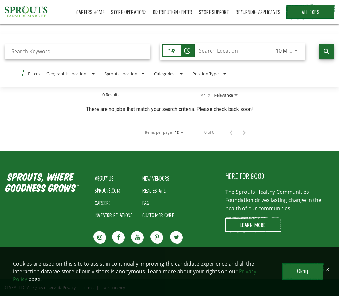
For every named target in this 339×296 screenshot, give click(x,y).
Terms (88, 288)
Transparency (112, 288)
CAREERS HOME (90, 12)
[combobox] (77, 51)
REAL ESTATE (154, 190)
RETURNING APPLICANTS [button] (258, 12)
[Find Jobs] (326, 51)
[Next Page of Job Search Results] (244, 132)
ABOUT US (104, 178)
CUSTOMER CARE (158, 215)
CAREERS (103, 202)
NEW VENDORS (155, 178)
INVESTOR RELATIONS (114, 215)
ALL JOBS (310, 12)
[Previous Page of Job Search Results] (231, 132)
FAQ (145, 202)
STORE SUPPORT (214, 12)
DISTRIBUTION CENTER (172, 12)
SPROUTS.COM (107, 190)
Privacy (69, 288)
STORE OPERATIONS (129, 12)
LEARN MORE (253, 224)
